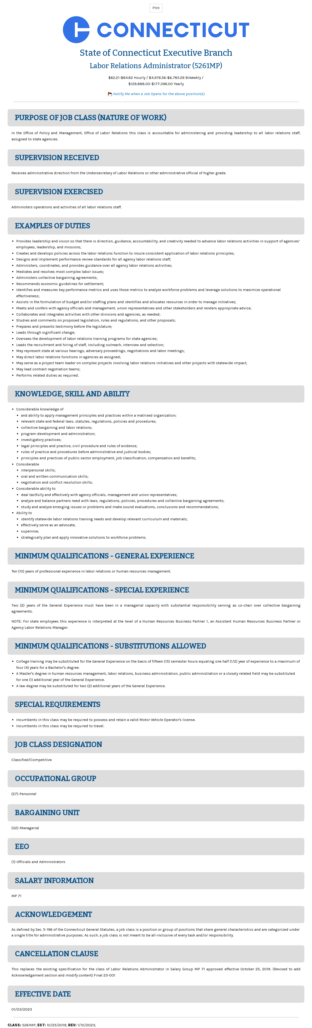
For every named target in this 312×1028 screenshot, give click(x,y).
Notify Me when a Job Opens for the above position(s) (156, 94)
